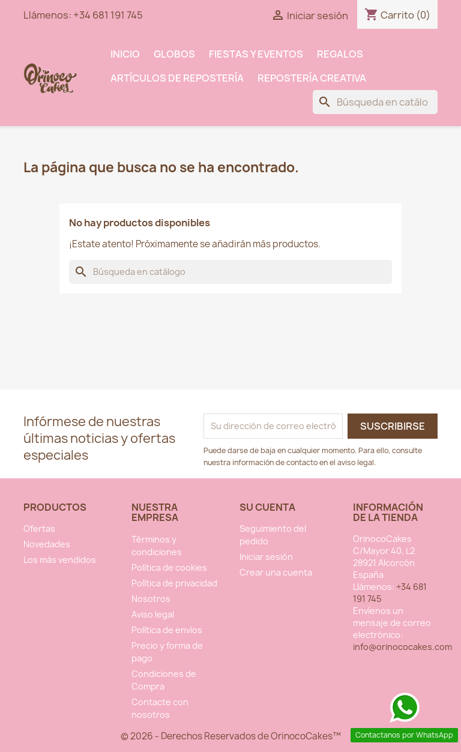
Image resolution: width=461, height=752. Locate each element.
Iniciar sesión (266, 556)
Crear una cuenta (276, 572)
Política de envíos (166, 630)
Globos (174, 54)
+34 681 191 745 (108, 15)
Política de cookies (169, 567)
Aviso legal (152, 614)
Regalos (340, 54)
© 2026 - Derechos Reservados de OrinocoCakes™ (231, 736)
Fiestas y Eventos (256, 54)
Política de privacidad (174, 583)
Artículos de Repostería (177, 78)
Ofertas (39, 528)
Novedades (46, 544)
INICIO (125, 54)
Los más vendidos (59, 559)
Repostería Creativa (312, 78)
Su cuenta (267, 507)
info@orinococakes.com (402, 646)
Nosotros (150, 598)
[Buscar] (375, 102)
